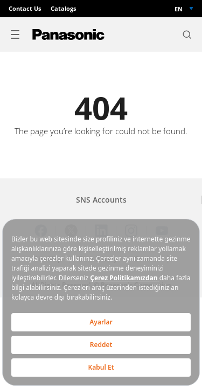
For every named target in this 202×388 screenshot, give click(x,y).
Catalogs (63, 8)
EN (179, 9)
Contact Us (25, 8)
